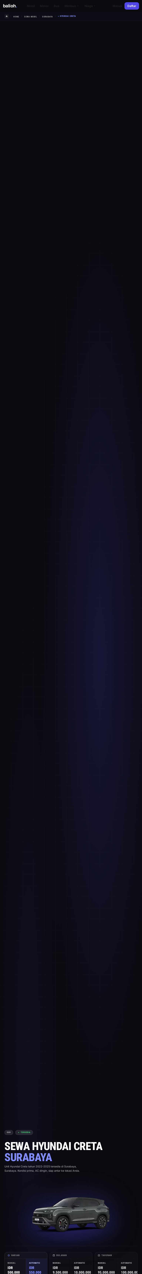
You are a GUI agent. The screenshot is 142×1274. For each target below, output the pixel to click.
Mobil (31, 6)
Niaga (90, 6)
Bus (56, 6)
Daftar (131, 6)
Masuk (117, 6)
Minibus (72, 6)
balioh (10, 5)
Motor (44, 6)
